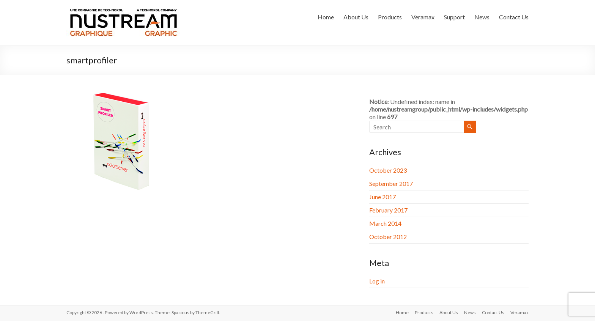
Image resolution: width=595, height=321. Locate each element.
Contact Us (514, 16)
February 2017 (388, 210)
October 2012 (388, 236)
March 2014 (385, 223)
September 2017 (391, 183)
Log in (377, 281)
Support (454, 16)
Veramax (422, 16)
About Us (355, 16)
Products (390, 16)
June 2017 (382, 196)
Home (326, 16)
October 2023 (388, 170)
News (482, 16)
